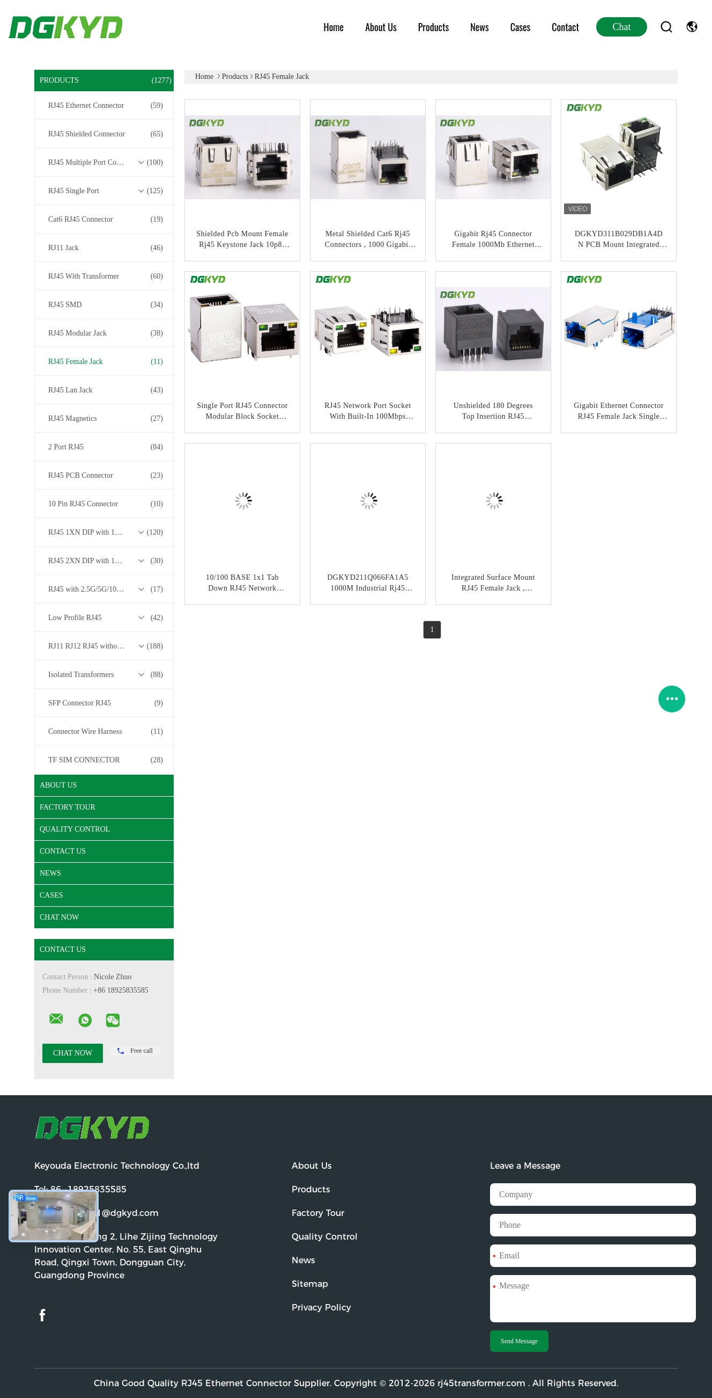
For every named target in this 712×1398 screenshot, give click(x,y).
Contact (565, 27)
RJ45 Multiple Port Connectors (105, 162)
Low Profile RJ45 (105, 618)
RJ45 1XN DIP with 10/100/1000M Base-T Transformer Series (106, 532)
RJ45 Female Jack (105, 361)
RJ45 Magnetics (105, 418)
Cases (520, 27)
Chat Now (59, 917)
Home (334, 27)
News (479, 27)
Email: (96, 1213)
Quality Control (75, 829)
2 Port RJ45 (105, 447)
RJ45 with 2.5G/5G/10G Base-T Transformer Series (106, 589)
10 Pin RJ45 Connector (105, 504)
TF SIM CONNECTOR (105, 760)
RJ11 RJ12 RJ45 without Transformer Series (106, 646)
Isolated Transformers (105, 674)
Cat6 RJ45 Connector (105, 219)
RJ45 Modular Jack (105, 333)
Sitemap (310, 1284)
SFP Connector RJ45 (105, 703)
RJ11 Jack (105, 248)
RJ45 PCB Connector (105, 475)
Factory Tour (67, 807)
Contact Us (63, 851)
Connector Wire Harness (105, 731)
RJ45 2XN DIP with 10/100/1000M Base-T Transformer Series (106, 561)
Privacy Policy (321, 1307)
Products (433, 27)
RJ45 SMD (105, 305)
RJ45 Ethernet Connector (105, 105)
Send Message (519, 1341)
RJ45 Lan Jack (105, 390)
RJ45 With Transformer (105, 276)
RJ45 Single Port (105, 191)
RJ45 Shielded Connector (105, 134)
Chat (622, 26)
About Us (381, 27)
